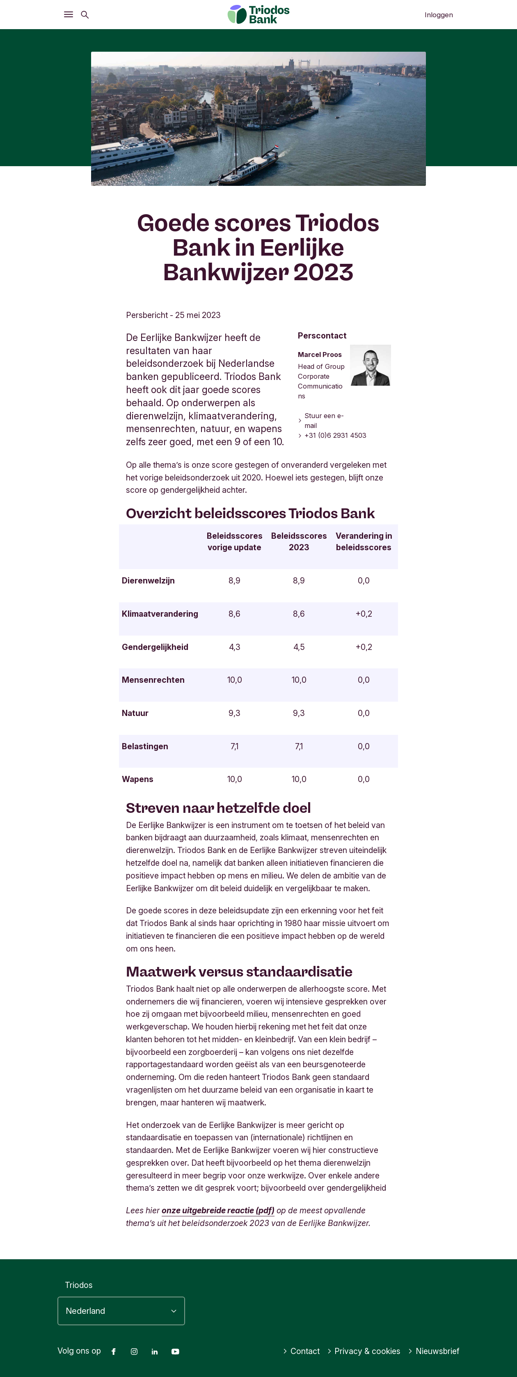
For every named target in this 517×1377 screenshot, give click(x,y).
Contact (301, 1351)
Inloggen (439, 15)
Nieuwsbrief (434, 1351)
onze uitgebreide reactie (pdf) (218, 1210)
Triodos (79, 1285)
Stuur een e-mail (321, 421)
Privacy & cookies (364, 1351)
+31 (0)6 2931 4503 (332, 435)
